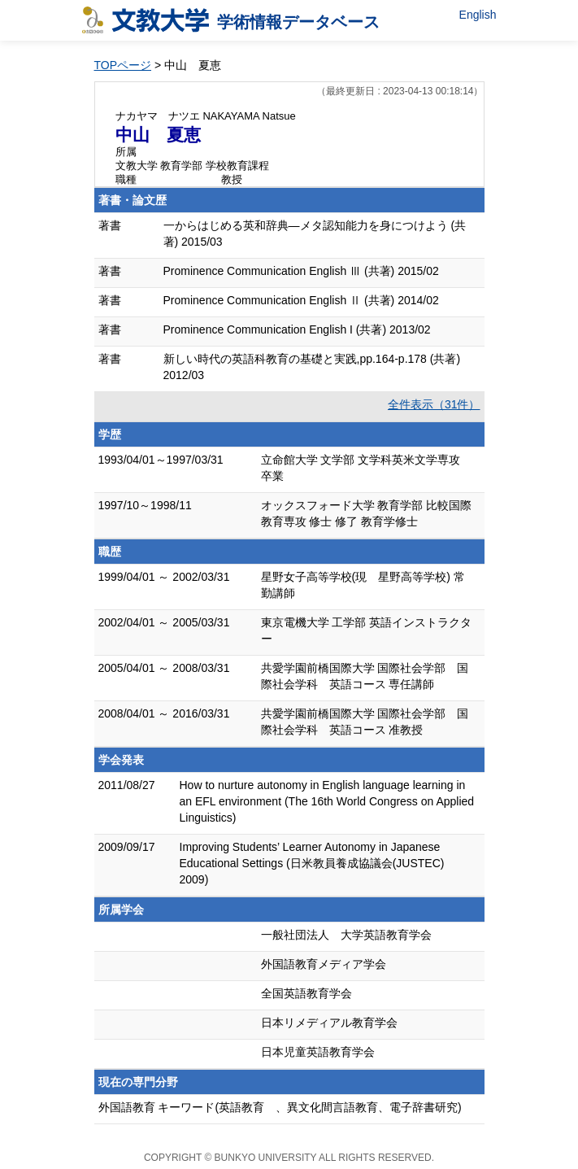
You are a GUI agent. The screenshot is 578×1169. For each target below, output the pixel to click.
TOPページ (123, 65)
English (478, 14)
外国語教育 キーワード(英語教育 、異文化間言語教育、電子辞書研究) (280, 1107)
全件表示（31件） (434, 404)
